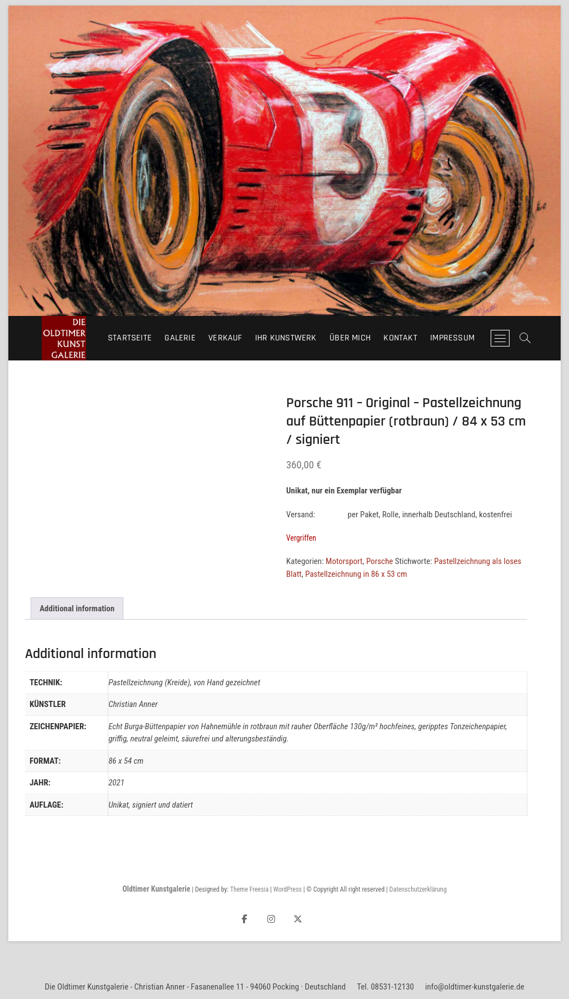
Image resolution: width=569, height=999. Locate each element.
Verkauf (225, 338)
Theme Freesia (249, 889)
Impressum (452, 338)
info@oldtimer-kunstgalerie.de (475, 987)
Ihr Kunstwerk (286, 338)
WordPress (287, 889)
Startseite (130, 338)
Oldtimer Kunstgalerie (156, 888)
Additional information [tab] (76, 609)
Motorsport (344, 561)
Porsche (379, 561)
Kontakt (400, 338)
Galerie (179, 338)
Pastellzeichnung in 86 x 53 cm (356, 574)
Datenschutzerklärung (418, 889)
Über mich (350, 338)
